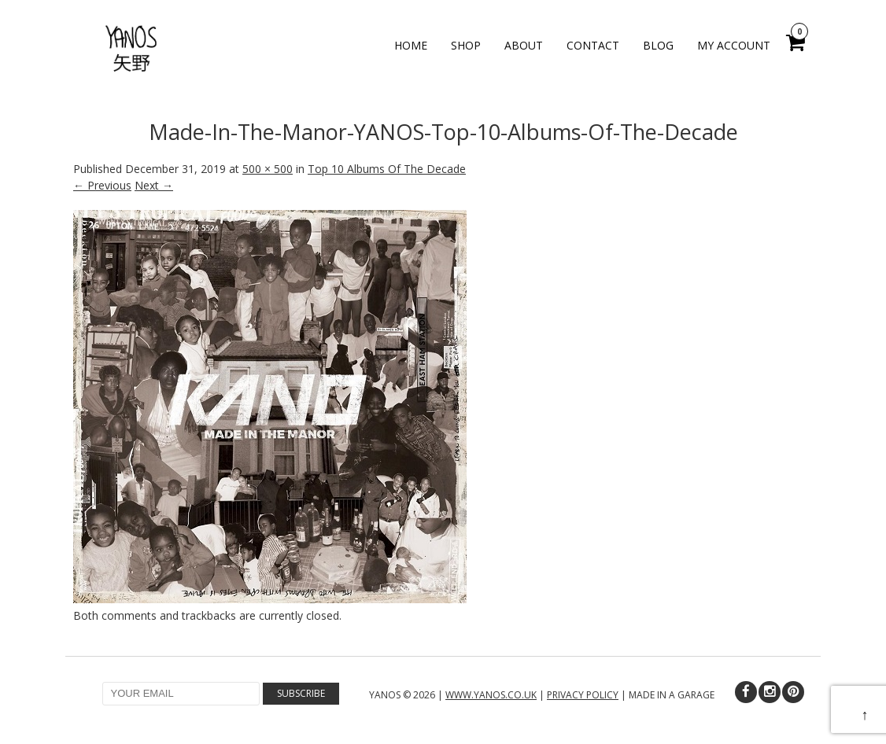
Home (410, 45)
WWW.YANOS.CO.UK (491, 695)
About (523, 45)
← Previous (102, 185)
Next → (154, 185)
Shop (466, 45)
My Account (733, 45)
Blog (658, 45)
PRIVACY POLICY (582, 695)
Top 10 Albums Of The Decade (387, 168)
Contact (593, 45)
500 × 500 (267, 168)
